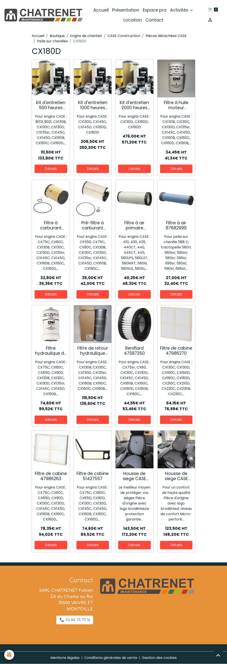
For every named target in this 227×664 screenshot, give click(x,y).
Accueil (101, 10)
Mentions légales (65, 657)
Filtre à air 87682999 (176, 225)
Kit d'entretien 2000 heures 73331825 (134, 105)
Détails (51, 168)
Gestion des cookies (159, 657)
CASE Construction (124, 35)
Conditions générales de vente (110, 657)
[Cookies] (9, 655)
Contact (155, 20)
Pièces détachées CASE (166, 35)
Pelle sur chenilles (52, 41)
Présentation (125, 10)
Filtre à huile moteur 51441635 (176, 105)
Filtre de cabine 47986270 (176, 351)
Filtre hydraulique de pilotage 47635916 (51, 351)
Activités (180, 10)
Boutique (57, 35)
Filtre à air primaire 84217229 (134, 225)
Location (133, 20)
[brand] (43, 15)
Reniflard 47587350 (134, 351)
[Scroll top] (218, 655)
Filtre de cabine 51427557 (92, 476)
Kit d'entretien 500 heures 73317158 (50, 105)
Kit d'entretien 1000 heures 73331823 (92, 105)
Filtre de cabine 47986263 (51, 476)
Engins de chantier (86, 35)
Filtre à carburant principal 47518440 (51, 225)
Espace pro (155, 10)
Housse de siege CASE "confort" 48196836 (176, 476)
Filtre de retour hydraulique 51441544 (92, 351)
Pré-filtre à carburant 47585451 (92, 225)
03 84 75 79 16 (74, 620)
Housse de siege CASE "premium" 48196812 (134, 476)
